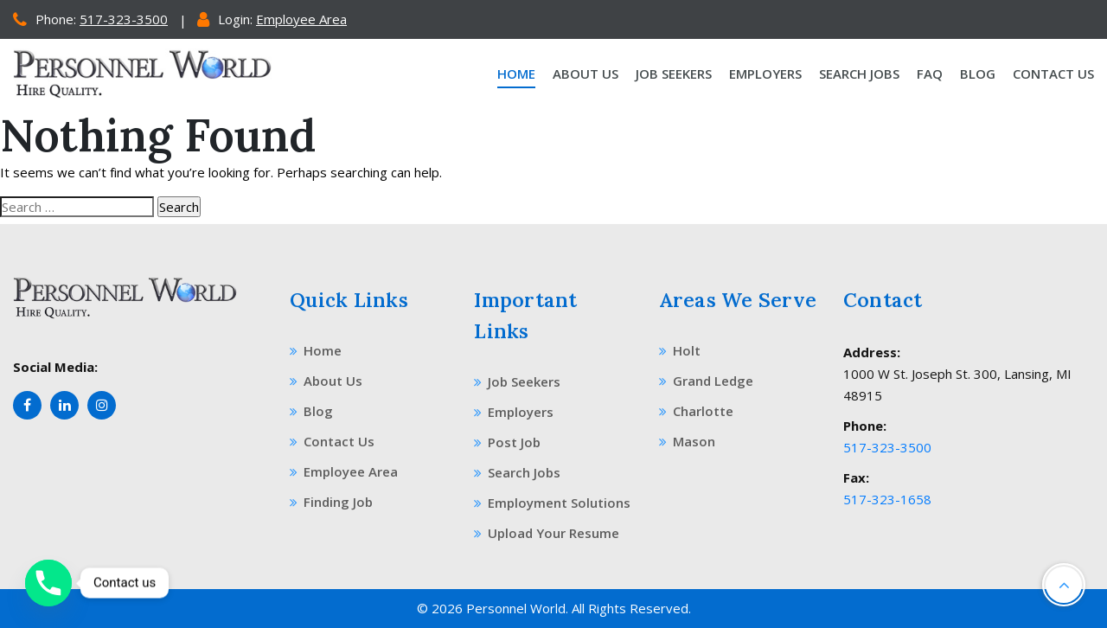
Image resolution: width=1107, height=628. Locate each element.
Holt (680, 350)
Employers (765, 73)
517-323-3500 (124, 19)
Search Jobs (859, 73)
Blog (977, 73)
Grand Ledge (706, 380)
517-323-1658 (887, 499)
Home (516, 73)
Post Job (507, 442)
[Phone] (48, 583)
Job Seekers (674, 73)
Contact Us (1053, 73)
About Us (585, 73)
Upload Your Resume (546, 532)
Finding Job (331, 501)
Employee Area (301, 19)
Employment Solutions (552, 502)
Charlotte (696, 411)
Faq (930, 73)
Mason (687, 441)
